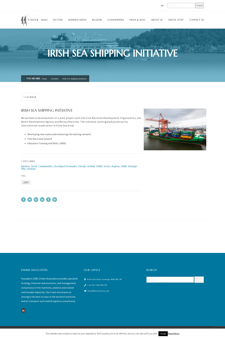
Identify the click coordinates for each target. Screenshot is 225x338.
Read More (173, 333)
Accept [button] (163, 333)
